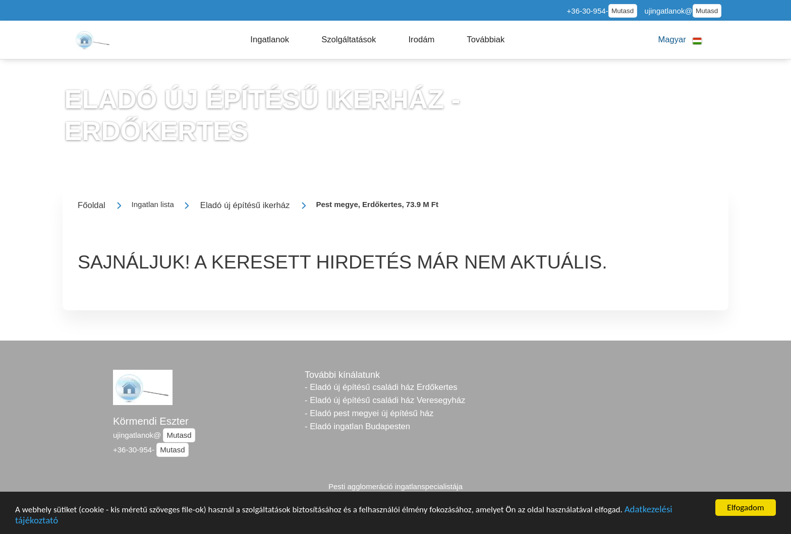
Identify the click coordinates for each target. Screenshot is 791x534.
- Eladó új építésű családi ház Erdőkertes (381, 387)
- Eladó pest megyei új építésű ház (369, 413)
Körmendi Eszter (151, 421)
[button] (269, 40)
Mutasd (622, 11)
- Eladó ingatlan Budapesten (357, 426)
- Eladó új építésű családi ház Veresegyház (385, 400)
